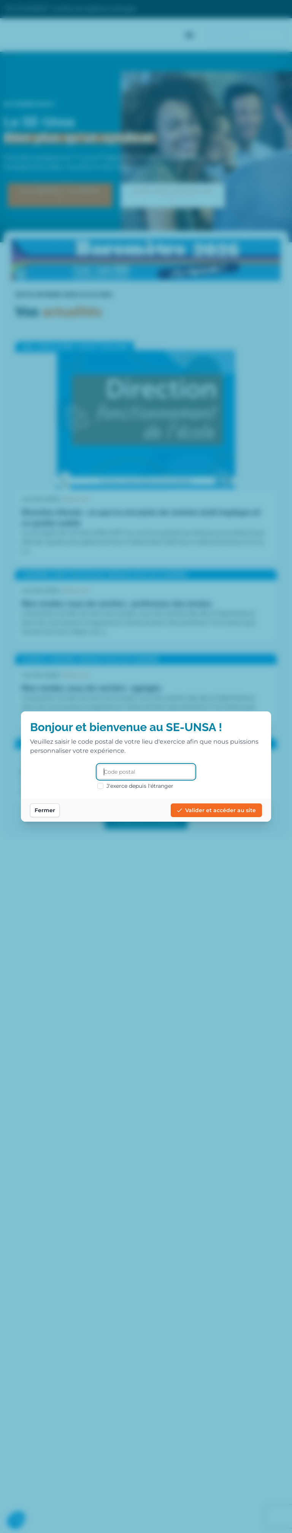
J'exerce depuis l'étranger (135, 785)
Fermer (60, 810)
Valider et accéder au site (200, 810)
